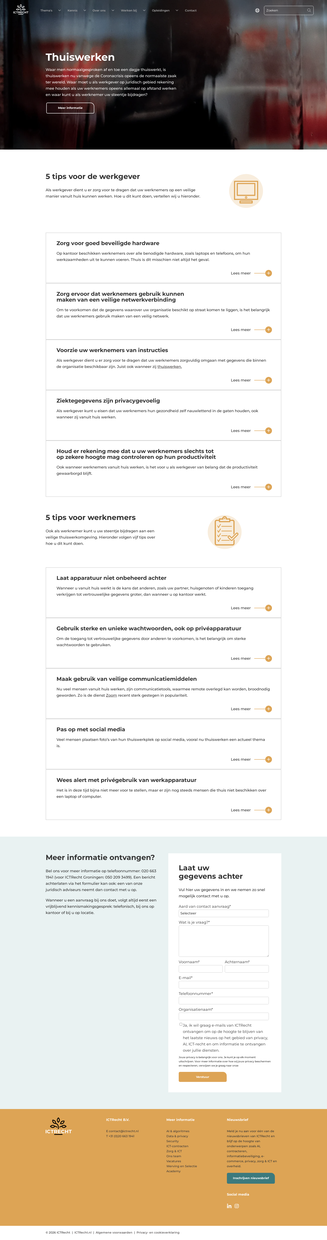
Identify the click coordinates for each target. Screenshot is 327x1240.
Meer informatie (70, 108)
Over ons (87, 10)
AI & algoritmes (177, 1131)
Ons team (173, 1156)
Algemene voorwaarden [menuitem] (114, 1232)
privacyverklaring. (250, 1065)
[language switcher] (257, 10)
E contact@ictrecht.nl (122, 1131)
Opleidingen (138, 10)
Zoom (111, 695)
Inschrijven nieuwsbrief (251, 1178)
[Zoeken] (284, 10)
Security (172, 1141)
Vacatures (173, 1161)
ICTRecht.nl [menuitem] (83, 1232)
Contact (163, 10)
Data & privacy (177, 1136)
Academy (173, 1171)
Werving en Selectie (181, 1166)
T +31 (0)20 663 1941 (120, 1136)
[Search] (309, 10)
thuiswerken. (169, 366)
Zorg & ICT (174, 1151)
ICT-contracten (177, 1146)
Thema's (45, 10)
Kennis (65, 10)
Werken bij (111, 10)
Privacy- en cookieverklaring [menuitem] (158, 1232)
